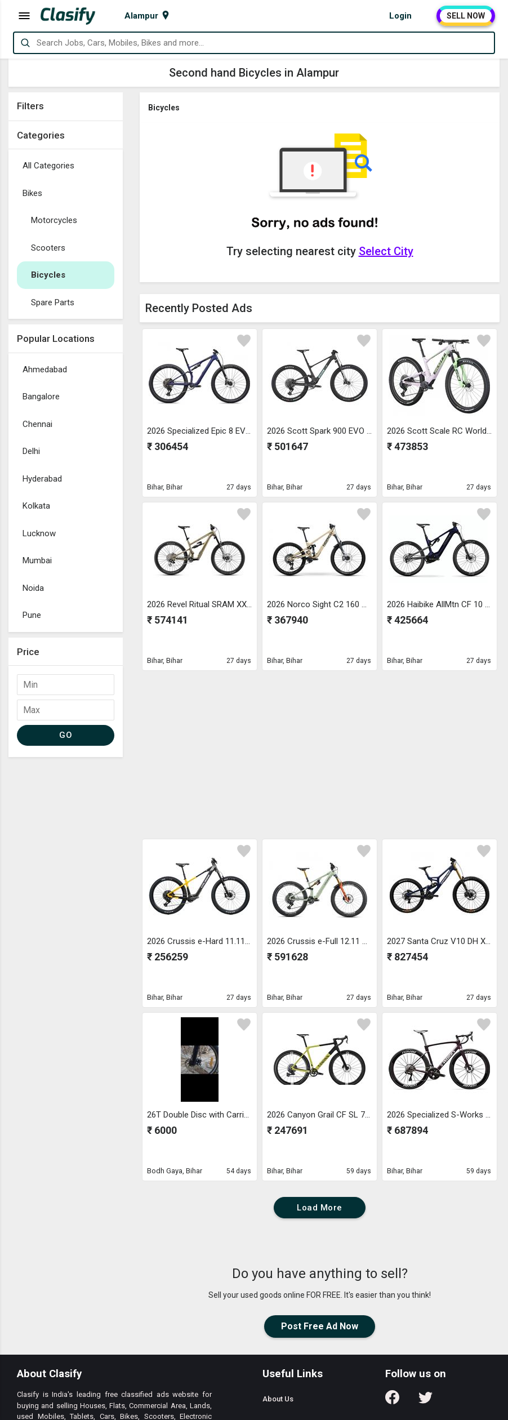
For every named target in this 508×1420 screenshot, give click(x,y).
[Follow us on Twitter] (425, 1401)
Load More (319, 1208)
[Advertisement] (65, 932)
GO (65, 735)
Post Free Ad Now (319, 1326)
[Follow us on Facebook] (392, 1401)
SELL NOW (466, 15)
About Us (277, 1399)
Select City (386, 251)
